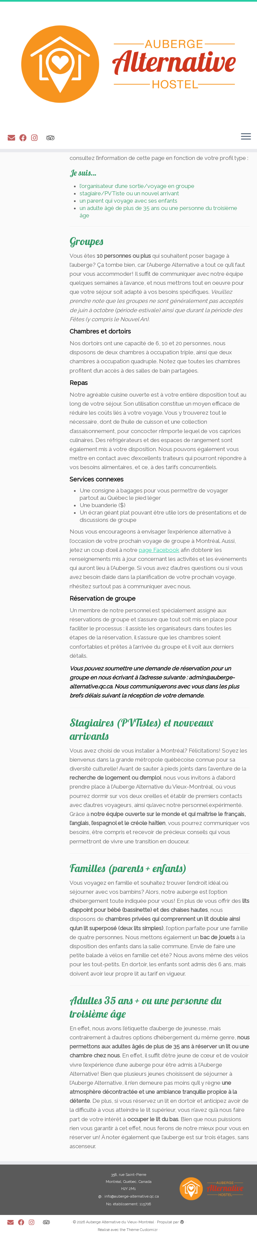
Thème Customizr (142, 1230)
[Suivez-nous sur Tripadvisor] (52, 138)
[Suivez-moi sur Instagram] (36, 138)
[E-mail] (13, 138)
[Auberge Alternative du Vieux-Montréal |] (128, 64)
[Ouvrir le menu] (246, 137)
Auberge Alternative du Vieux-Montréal (120, 1222)
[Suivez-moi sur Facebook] (25, 138)
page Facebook (159, 550)
